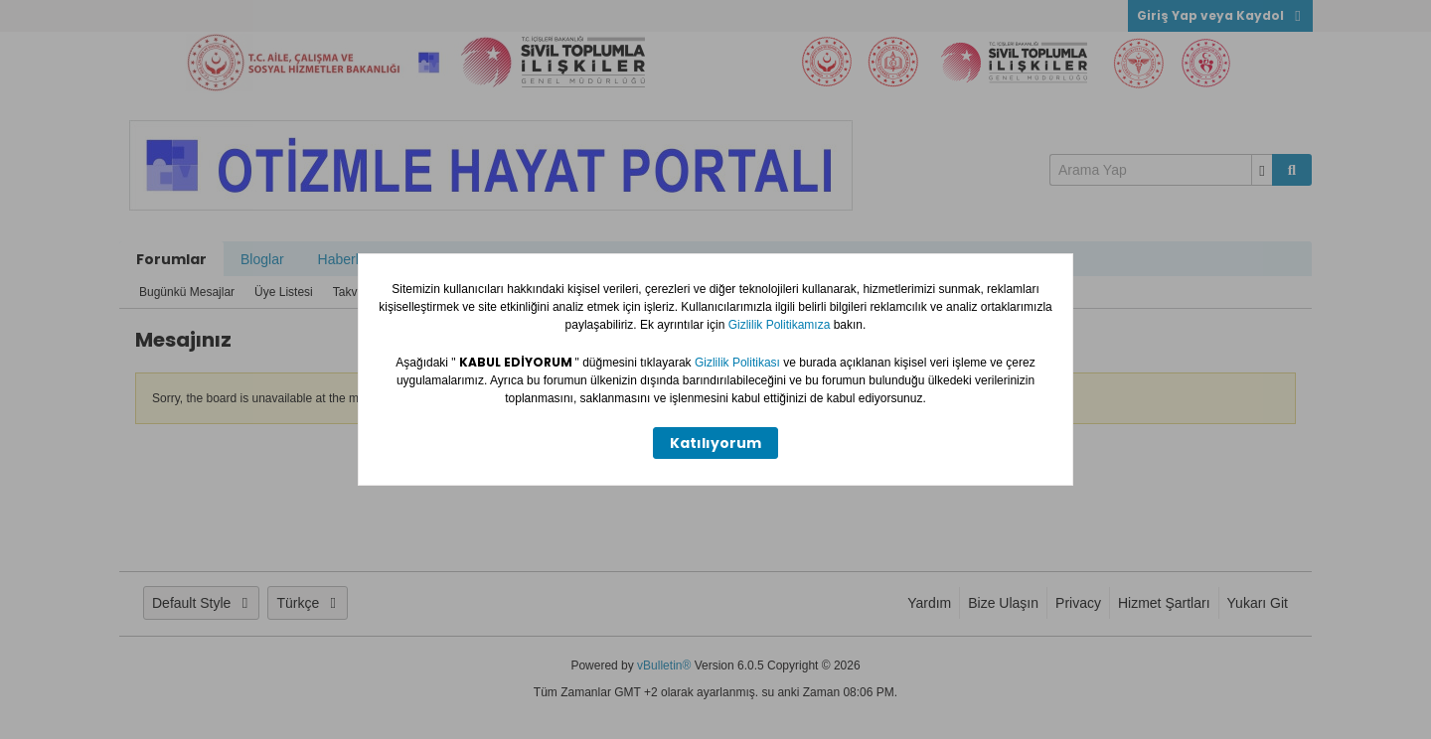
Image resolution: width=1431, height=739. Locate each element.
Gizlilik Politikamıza (781, 325)
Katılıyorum (715, 443)
